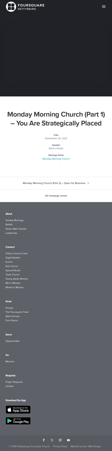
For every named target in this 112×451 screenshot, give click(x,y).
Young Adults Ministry (17, 279)
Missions (10, 361)
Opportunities (13, 341)
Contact (9, 386)
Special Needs (13, 270)
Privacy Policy (60, 446)
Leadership (11, 233)
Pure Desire (12, 320)
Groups (9, 308)
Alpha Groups (13, 316)
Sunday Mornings (15, 220)
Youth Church (13, 274)
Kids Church (12, 266)
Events (9, 262)
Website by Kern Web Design (86, 446)
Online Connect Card (16, 253)
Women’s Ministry (15, 287)
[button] (103, 8)
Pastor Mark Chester (16, 229)
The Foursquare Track (17, 312)
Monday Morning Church (56, 159)
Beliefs (9, 224)
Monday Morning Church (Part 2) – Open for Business (54, 183)
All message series (56, 196)
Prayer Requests (14, 382)
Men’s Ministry (13, 283)
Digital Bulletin (13, 257)
